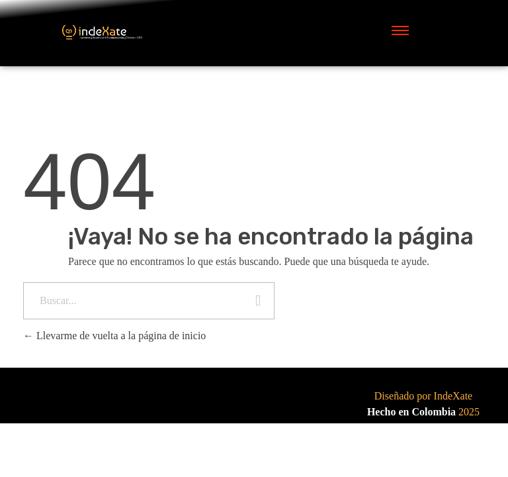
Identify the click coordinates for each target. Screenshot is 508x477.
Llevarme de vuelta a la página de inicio (114, 335)
